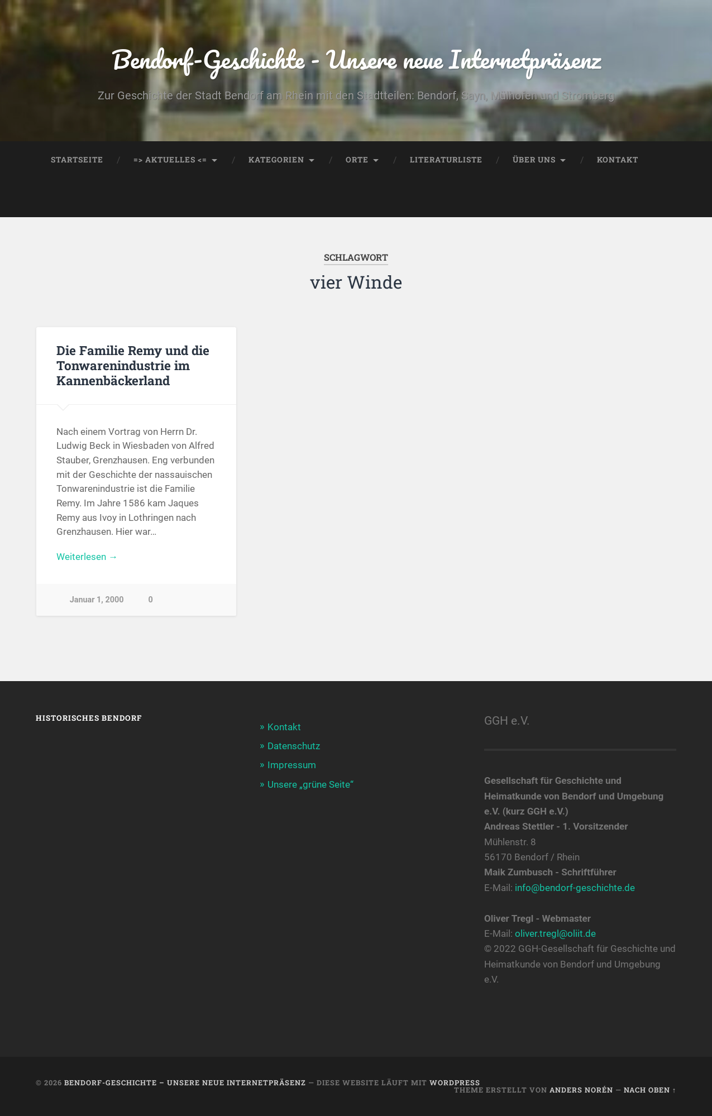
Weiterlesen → (87, 556)
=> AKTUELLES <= (170, 160)
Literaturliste (446, 160)
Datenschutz (293, 745)
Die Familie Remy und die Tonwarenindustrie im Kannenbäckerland (132, 365)
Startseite (77, 160)
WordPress (454, 1082)
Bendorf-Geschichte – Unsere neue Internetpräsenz (185, 1082)
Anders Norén (581, 1089)
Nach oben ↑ (650, 1089)
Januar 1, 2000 (97, 600)
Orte (357, 160)
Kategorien (276, 160)
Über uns (534, 160)
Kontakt (617, 160)
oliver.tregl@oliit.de (555, 933)
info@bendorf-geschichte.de (575, 887)
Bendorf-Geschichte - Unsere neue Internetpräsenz (356, 59)
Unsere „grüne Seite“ (310, 784)
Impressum (291, 764)
